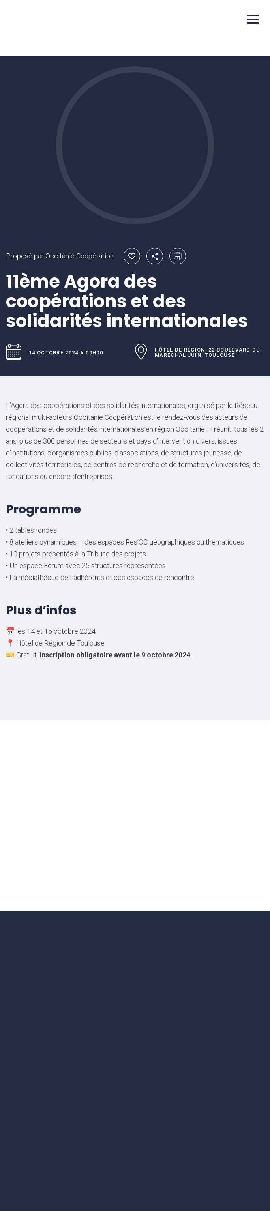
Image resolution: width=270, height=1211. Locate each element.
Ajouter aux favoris (132, 256)
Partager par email (154, 256)
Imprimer (177, 256)
